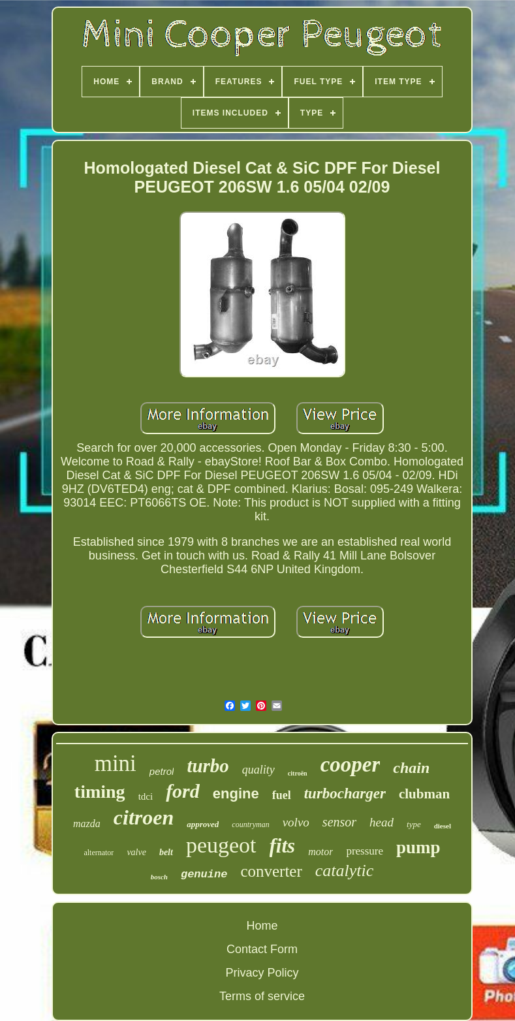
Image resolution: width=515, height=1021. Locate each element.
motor (320, 851)
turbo (207, 765)
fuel (281, 795)
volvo (296, 822)
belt (166, 852)
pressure (364, 851)
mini (115, 763)
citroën (297, 773)
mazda (87, 823)
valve (136, 852)
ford (183, 791)
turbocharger (345, 793)
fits (283, 845)
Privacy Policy (261, 972)
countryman (250, 824)
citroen (144, 817)
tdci (145, 796)
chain (411, 767)
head (381, 822)
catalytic (344, 870)
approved (203, 824)
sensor (339, 822)
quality (258, 769)
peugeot (221, 845)
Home (261, 925)
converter (271, 871)
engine (236, 793)
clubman (424, 794)
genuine (204, 874)
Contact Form (262, 949)
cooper (350, 764)
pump (418, 847)
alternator (99, 852)
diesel (442, 826)
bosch (159, 877)
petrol (161, 771)
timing (99, 791)
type (414, 824)
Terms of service (262, 996)
